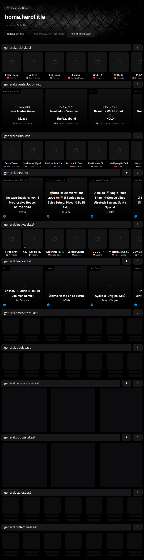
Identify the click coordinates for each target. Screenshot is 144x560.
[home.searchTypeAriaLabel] (17, 33)
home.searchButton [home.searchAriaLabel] (81, 33)
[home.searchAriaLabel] (49, 33)
